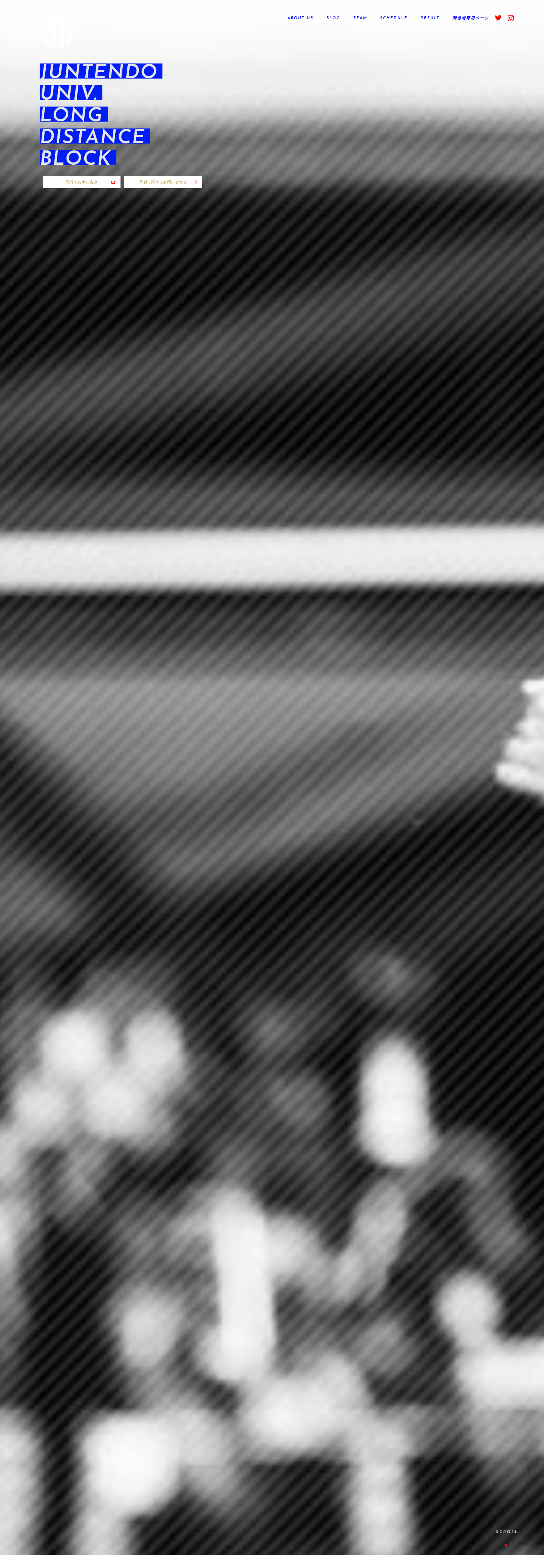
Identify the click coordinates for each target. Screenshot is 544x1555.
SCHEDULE (394, 18)
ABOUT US (300, 18)
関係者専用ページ (471, 18)
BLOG (333, 18)
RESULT (430, 18)
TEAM (360, 18)
